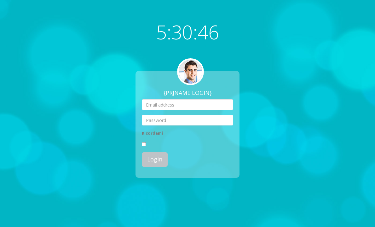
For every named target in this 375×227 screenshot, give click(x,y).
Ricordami (152, 133)
